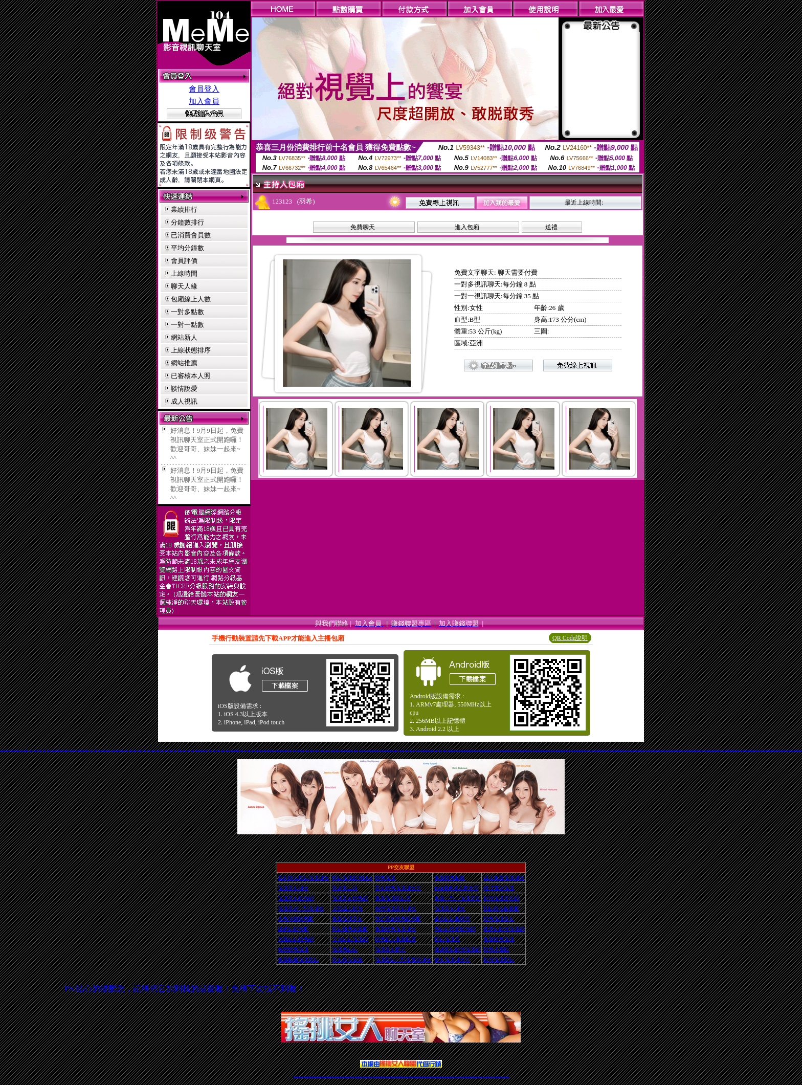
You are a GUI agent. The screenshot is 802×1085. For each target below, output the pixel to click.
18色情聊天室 (490, 750)
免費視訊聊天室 (426, 750)
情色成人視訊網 (241, 750)
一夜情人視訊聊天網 (291, 750)
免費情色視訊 (453, 750)
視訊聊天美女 (316, 1076)
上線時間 (184, 273)
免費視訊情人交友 (304, 750)
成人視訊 (184, 401)
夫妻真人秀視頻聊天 (442, 1076)
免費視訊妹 (339, 750)
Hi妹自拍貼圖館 (501, 908)
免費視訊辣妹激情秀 (565, 750)
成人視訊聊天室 (366, 750)
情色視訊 (385, 877)
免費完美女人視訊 (450, 750)
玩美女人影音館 (316, 750)
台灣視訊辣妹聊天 (340, 1076)
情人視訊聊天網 (543, 750)
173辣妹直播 (409, 1076)
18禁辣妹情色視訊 (539, 750)
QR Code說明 (570, 637)
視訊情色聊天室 (463, 750)
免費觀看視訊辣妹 (572, 750)
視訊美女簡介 (390, 949)
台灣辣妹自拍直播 (345, 1076)
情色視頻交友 (454, 1076)
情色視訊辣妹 (414, 750)
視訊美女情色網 (350, 898)
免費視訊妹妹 (525, 750)
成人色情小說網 (277, 750)
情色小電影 (569, 750)
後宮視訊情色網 (312, 750)
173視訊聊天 (417, 750)
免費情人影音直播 (357, 750)
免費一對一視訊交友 (457, 898)
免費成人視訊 (245, 750)
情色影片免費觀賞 (395, 939)
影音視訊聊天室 (502, 750)
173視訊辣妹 (368, 1076)
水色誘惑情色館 (296, 918)
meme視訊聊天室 (510, 750)
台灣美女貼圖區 (248, 750)
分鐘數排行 (187, 222)
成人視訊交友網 (342, 750)
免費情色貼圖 (449, 877)
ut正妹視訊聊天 (375, 1076)
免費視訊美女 (466, 750)
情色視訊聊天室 (269, 750)
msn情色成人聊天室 (456, 888)
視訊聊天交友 (389, 750)
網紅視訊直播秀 (393, 1076)
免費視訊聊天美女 (494, 750)
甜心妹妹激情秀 (452, 918)
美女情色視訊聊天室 (398, 888)
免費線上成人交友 (324, 750)
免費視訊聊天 (372, 1076)
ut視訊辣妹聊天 (365, 1076)
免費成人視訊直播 (253, 750)
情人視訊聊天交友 (227, 750)
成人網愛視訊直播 (522, 750)
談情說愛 (184, 388)
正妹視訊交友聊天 (506, 750)
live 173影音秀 (313, 1076)
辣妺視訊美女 (507, 1076)
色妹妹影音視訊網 (375, 750)
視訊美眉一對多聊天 (301, 908)
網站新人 (184, 337)
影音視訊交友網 (501, 898)
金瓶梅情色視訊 (323, 1076)
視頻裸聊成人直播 (438, 1076)
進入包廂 (467, 227)
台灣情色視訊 (353, 750)
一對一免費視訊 (237, 750)
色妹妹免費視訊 (383, 1076)
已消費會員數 (191, 235)
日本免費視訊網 (434, 750)
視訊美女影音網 (296, 898)
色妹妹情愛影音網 (454, 929)
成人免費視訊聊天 (261, 750)
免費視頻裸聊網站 (430, 1076)
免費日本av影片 (441, 750)
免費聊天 (362, 227)
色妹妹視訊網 (583, 750)
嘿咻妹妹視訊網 (350, 939)
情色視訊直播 (297, 1076)
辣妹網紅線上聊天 (417, 1076)
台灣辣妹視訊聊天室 (331, 1076)
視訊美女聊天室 (485, 1076)
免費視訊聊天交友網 (483, 750)
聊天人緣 (184, 286)
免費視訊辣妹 (319, 1076)
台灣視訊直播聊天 (496, 1076)
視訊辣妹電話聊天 (580, 750)
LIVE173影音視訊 (397, 750)
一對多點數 (187, 312)
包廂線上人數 (191, 299)
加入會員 (204, 101)
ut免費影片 (460, 750)
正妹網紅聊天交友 (405, 1076)
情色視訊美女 (498, 918)
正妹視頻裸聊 (457, 1076)
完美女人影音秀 (327, 750)
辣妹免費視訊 (528, 750)
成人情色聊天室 (478, 750)
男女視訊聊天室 (452, 959)
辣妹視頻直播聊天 (349, 1076)
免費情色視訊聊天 (395, 929)
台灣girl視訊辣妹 (481, 1076)
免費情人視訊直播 (281, 750)
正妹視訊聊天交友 (411, 750)
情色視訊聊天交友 (332, 750)
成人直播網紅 (396, 1076)
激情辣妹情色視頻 (462, 1076)
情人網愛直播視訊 (402, 750)
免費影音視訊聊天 (475, 750)
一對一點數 (187, 324)
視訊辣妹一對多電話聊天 (403, 959)
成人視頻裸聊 (433, 1076)
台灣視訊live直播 (305, 1076)
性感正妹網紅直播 (413, 1076)
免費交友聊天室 (345, 750)
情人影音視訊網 (320, 750)
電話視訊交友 (437, 750)
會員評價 (184, 260)
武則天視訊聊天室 (383, 750)
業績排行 (184, 209)
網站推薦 (184, 363)
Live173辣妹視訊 (400, 1076)
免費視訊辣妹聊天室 (430, 750)
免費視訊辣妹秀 (393, 898)
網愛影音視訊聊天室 (296, 750)
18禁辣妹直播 (230, 750)
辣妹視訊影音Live (352, 877)
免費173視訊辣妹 (393, 750)
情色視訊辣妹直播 (470, 1076)
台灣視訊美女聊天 (445, 750)
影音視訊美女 (488, 1076)
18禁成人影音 (335, 750)
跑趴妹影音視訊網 (503, 929)
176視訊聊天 (386, 1076)
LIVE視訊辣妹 (301, 1076)
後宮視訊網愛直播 (547, 750)
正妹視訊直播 (389, 1076)
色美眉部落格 (300, 750)
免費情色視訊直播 (471, 750)
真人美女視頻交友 (446, 1076)
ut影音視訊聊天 (499, 1076)
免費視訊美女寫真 (515, 750)
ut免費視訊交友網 (222, 750)
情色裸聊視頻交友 (466, 1076)
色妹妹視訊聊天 (561, 750)
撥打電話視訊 (498, 888)
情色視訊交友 (491, 1076)
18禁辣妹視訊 (456, 750)
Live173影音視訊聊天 (360, 1076)
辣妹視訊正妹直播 (421, 1076)
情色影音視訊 (308, 1076)
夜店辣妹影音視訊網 (457, 949)
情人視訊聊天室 (234, 750)
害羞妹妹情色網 (296, 939)
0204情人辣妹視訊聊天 (303, 877)
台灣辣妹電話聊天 (422, 750)
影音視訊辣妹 (498, 959)
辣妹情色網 (284, 750)
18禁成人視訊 (287, 750)
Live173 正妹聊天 (426, 1076)
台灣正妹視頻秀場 (451, 1076)
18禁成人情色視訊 (407, 750)
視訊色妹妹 (557, 750)
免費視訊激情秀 (551, 750)
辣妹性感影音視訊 (308, 750)
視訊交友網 (386, 750)
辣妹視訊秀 (447, 939)
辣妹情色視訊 (554, 750)
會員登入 (204, 89)
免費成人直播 (477, 1076)
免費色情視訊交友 (273, 750)
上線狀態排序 (191, 350)
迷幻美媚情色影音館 (398, 918)
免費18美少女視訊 (362, 750)
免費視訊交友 (486, 750)
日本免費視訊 (379, 750)
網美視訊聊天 (474, 1076)
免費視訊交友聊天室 (257, 750)
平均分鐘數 (187, 248)
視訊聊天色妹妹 (356, 1076)
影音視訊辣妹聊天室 (350, 750)
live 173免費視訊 (503, 1076)
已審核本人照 (191, 376)
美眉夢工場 (345, 888)
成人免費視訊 (535, 750)
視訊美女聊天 (265, 750)
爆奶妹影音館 (293, 929)
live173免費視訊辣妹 (370, 750)
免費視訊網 (518, 750)
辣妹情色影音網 (498, 750)
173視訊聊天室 (379, 1076)
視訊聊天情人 (531, 750)
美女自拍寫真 (575, 750)
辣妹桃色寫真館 (350, 929)
